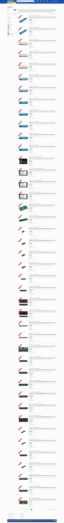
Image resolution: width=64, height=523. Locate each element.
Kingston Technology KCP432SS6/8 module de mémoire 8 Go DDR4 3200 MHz (43, 263)
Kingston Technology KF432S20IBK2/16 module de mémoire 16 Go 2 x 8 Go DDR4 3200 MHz (43, 299)
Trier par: (47, 13)
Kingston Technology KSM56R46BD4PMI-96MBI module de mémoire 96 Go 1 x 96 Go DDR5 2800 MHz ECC (43, 405)
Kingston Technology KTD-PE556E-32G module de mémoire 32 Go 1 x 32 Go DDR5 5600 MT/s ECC (43, 475)
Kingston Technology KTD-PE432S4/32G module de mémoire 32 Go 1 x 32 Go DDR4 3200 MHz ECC (43, 463)
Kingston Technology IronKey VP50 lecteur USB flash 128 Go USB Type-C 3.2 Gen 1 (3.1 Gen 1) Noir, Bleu (43, 99)
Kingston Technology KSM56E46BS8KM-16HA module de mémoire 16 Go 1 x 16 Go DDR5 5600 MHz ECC (43, 381)
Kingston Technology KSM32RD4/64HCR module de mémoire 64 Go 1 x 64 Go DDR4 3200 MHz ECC (43, 357)
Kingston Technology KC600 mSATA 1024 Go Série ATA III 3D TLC (43, 193)
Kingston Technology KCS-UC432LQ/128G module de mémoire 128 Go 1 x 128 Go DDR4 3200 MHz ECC (43, 287)
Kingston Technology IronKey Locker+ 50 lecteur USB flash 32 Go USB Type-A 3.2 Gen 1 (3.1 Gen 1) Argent (43, 52)
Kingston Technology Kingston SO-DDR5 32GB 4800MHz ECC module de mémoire (43, 334)
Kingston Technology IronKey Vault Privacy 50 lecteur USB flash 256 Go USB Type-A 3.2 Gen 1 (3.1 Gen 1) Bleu (43, 75)
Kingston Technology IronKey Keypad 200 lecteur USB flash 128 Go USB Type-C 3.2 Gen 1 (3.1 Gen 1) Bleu (43, 17)
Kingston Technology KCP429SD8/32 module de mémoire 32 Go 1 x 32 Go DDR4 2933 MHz (43, 228)
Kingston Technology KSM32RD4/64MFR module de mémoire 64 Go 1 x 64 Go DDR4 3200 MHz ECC (43, 369)
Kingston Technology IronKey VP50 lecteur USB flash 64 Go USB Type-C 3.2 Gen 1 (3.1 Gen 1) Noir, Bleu (43, 146)
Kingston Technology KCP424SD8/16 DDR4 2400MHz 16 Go (42, 205)
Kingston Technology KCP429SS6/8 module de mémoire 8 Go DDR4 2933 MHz (43, 240)
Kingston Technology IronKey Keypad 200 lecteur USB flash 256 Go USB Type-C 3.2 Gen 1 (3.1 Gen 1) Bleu (43, 28)
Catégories (9, 22)
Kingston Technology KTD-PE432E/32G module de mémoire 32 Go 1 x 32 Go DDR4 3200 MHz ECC (43, 452)
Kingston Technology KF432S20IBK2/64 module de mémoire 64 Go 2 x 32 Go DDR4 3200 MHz (43, 310)
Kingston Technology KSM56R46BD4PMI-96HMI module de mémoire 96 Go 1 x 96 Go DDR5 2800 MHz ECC (43, 393)
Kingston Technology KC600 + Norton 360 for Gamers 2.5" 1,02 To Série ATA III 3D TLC (43, 158)
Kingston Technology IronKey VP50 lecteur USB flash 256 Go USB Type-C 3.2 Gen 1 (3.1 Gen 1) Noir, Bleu (43, 122)
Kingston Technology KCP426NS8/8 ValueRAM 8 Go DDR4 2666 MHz (43, 216)
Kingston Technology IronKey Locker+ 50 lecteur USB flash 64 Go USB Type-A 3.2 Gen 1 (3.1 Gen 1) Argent (43, 64)
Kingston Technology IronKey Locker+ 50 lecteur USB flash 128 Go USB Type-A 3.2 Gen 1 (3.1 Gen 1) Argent (43, 40)
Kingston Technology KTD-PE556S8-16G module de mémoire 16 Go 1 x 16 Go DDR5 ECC (43, 487)
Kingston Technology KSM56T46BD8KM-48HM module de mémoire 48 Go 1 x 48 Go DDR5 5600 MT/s (43, 416)
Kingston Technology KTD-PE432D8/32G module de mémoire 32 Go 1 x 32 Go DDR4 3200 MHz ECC (43, 440)
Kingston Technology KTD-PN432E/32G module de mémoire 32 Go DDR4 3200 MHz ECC (43, 499)
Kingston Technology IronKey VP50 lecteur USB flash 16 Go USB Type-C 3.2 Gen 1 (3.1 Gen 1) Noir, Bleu (43, 111)
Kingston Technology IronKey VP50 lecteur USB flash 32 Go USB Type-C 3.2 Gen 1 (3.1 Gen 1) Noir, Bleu (43, 134)
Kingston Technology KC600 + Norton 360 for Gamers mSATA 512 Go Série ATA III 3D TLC (43, 181)
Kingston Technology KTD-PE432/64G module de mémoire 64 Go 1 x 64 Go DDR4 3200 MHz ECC (43, 428)
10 (30, 509)
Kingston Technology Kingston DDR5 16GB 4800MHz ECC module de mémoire (43, 322)
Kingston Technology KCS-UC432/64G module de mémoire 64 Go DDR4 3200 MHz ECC (43, 275)
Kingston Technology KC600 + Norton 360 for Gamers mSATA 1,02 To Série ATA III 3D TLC (43, 169)
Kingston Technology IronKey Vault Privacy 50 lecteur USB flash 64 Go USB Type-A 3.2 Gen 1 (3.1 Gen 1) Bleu (43, 87)
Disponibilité (9, 17)
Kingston (32, 15)
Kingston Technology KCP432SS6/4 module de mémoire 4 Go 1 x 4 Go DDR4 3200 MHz (43, 252)
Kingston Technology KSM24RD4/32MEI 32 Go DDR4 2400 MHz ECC (43, 346)
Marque (10, 4)
